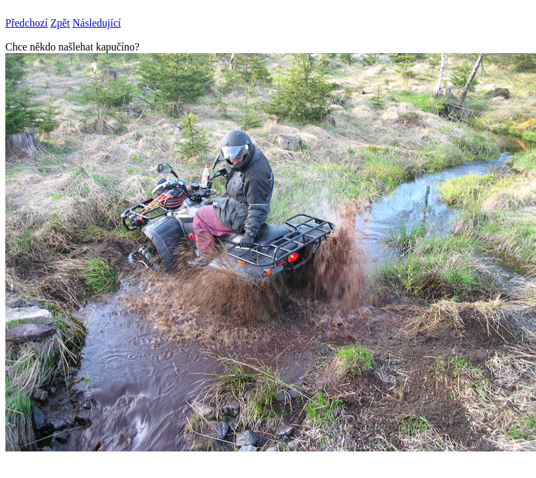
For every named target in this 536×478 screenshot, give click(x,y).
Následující (96, 23)
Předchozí (26, 23)
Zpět (60, 23)
